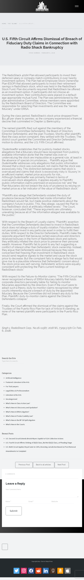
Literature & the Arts (13, 395)
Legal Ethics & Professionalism (17, 391)
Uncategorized (11, 399)
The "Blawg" (13, 23)
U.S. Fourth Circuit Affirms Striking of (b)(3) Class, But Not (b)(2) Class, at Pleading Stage (39, 442)
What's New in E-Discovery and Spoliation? (22, 407)
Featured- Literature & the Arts (17, 382)
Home (4, 23)
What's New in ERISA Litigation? (17, 412)
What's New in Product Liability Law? (19, 416)
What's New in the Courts (15, 424)
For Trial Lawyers (12, 386)
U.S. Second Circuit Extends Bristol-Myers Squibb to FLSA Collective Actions (34, 438)
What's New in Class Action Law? (18, 403)
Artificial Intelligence (13, 378)
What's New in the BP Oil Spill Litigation (20, 420)
